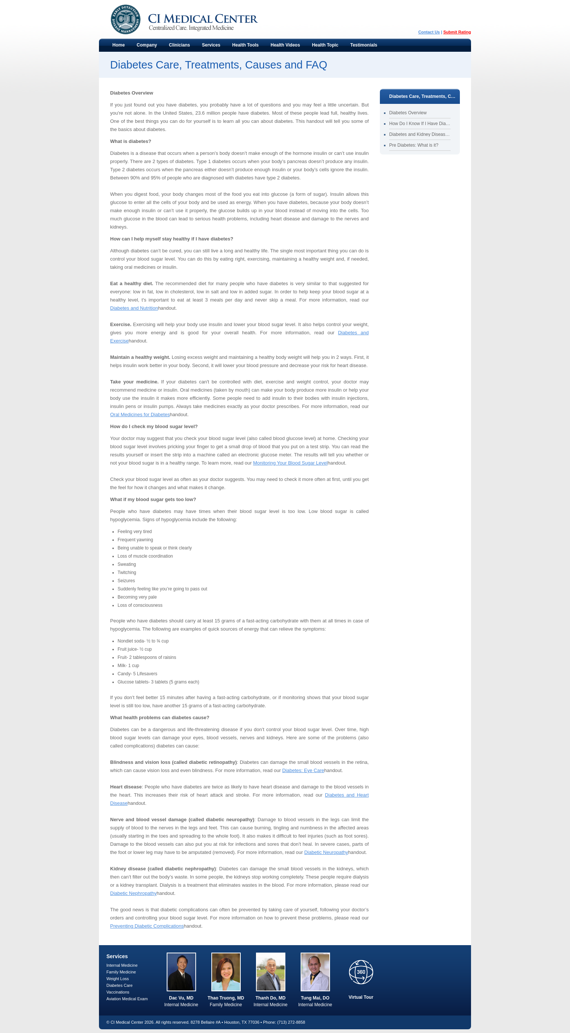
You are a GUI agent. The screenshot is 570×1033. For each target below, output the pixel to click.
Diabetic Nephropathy (133, 893)
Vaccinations (117, 992)
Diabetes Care (119, 985)
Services (209, 46)
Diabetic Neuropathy (326, 852)
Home (118, 45)
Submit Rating (457, 32)
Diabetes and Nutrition (134, 308)
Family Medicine (121, 972)
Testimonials (363, 45)
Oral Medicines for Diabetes (140, 414)
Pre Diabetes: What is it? (413, 145)
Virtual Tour (361, 997)
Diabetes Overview (408, 113)
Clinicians (178, 46)
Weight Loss (117, 978)
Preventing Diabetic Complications (147, 926)
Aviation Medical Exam (127, 999)
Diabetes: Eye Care (303, 770)
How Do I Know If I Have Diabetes (420, 123)
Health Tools (243, 46)
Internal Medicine (122, 965)
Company (145, 46)
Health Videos (285, 45)
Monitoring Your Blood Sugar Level (290, 463)
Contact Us (429, 32)
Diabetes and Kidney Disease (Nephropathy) (420, 134)
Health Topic (323, 46)
